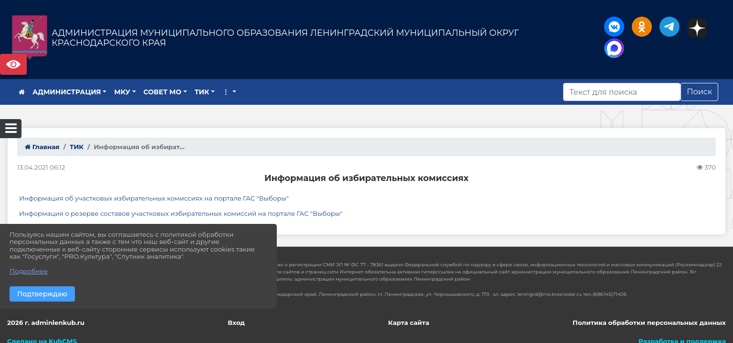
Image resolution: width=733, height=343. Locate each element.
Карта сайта (408, 322)
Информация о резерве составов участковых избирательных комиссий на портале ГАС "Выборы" (181, 213)
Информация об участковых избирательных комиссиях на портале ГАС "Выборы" (154, 198)
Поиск (699, 91)
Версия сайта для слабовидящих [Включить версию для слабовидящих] (13, 64)
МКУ (122, 92)
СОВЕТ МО (163, 92)
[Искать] (622, 92)
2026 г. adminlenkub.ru (45, 322)
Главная (42, 147)
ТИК (202, 92)
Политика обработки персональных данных (649, 322)
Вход (236, 322)
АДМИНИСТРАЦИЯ (66, 92)
